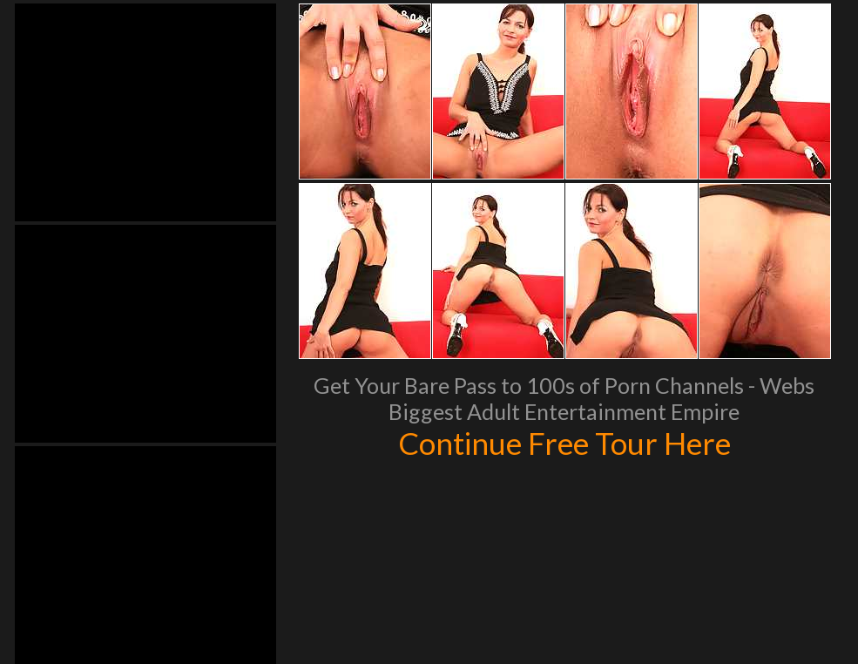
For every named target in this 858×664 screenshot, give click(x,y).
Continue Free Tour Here (564, 442)
